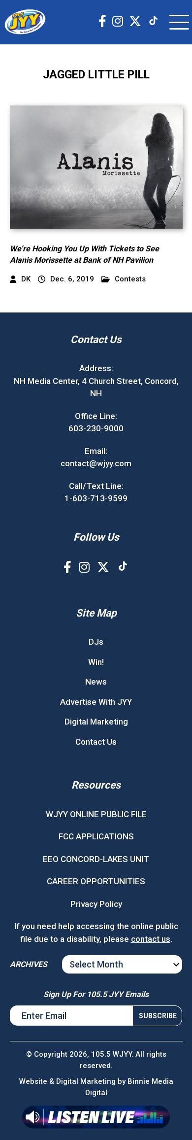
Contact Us (96, 742)
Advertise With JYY (96, 702)
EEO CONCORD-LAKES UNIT (96, 859)
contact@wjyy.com (96, 463)
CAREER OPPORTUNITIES (96, 881)
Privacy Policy (96, 904)
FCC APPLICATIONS (96, 836)
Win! (96, 662)
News (96, 682)
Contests (123, 279)
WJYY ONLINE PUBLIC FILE (96, 814)
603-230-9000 (96, 428)
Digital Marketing (96, 721)
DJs (96, 642)
